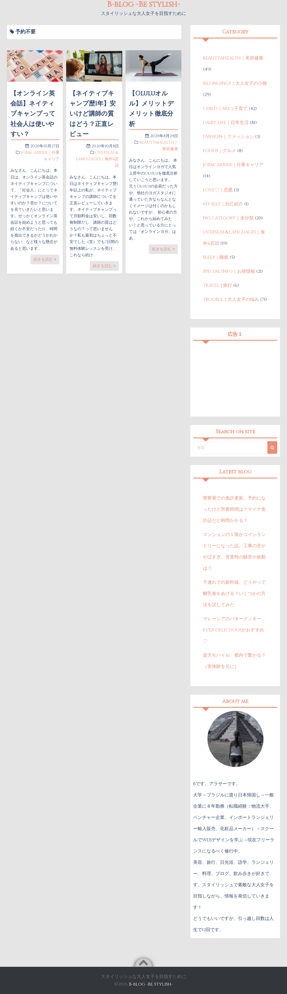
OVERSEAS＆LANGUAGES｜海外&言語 (97, 159)
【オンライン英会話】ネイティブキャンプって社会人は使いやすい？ (32, 114)
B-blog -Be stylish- (151, 984)
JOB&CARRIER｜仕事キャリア (233, 165)
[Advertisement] (235, 378)
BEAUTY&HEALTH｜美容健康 (233, 58)
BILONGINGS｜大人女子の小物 (235, 83)
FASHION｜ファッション (228, 137)
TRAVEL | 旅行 (217, 285)
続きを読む (44, 259)
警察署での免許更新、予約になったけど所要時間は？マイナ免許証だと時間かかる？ (234, 509)
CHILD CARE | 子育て (225, 109)
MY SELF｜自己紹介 (223, 204)
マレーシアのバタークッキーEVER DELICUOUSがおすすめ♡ (233, 630)
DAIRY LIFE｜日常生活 (226, 123)
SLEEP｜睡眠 (215, 257)
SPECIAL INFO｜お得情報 (229, 271)
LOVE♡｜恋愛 (218, 190)
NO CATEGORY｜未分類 (228, 218)
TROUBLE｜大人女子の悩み (231, 299)
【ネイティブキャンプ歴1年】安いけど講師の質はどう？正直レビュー (93, 114)
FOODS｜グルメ (219, 151)
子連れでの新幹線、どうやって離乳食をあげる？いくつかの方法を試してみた (234, 593)
